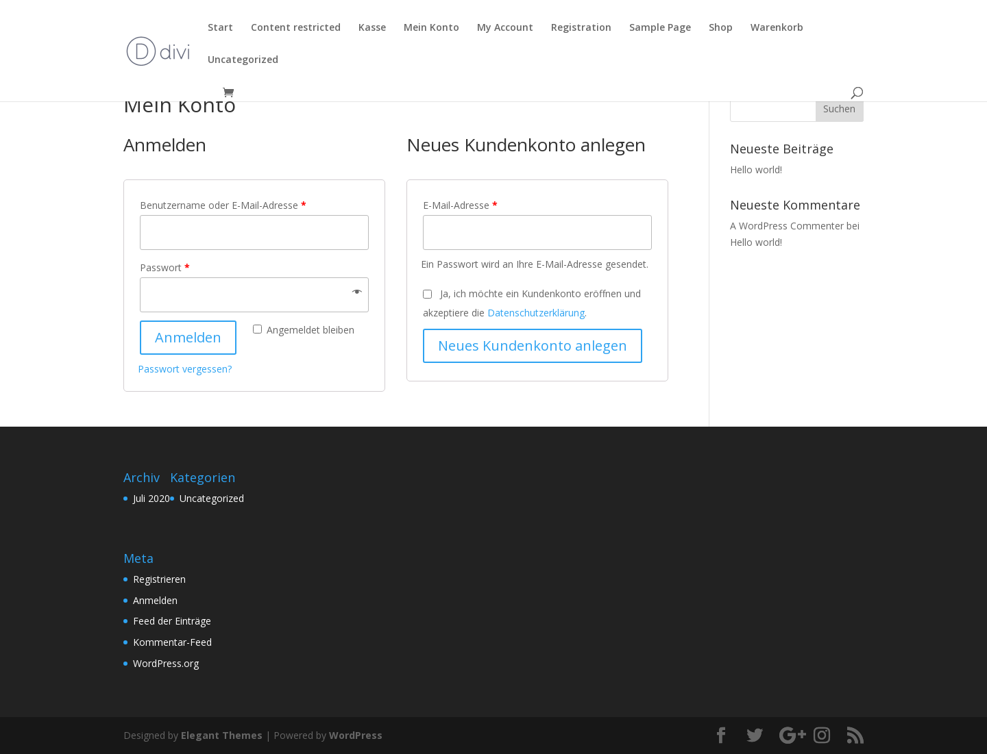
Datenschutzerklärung (536, 312)
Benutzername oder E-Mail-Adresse (223, 205)
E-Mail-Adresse (460, 205)
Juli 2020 (151, 498)
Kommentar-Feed (172, 642)
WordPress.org (166, 663)
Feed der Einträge (172, 620)
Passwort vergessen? (185, 368)
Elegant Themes (222, 735)
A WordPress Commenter (787, 225)
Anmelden (188, 337)
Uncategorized (212, 498)
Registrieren (159, 579)
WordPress (355, 735)
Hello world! (756, 169)
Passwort (165, 267)
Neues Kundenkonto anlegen (532, 345)
